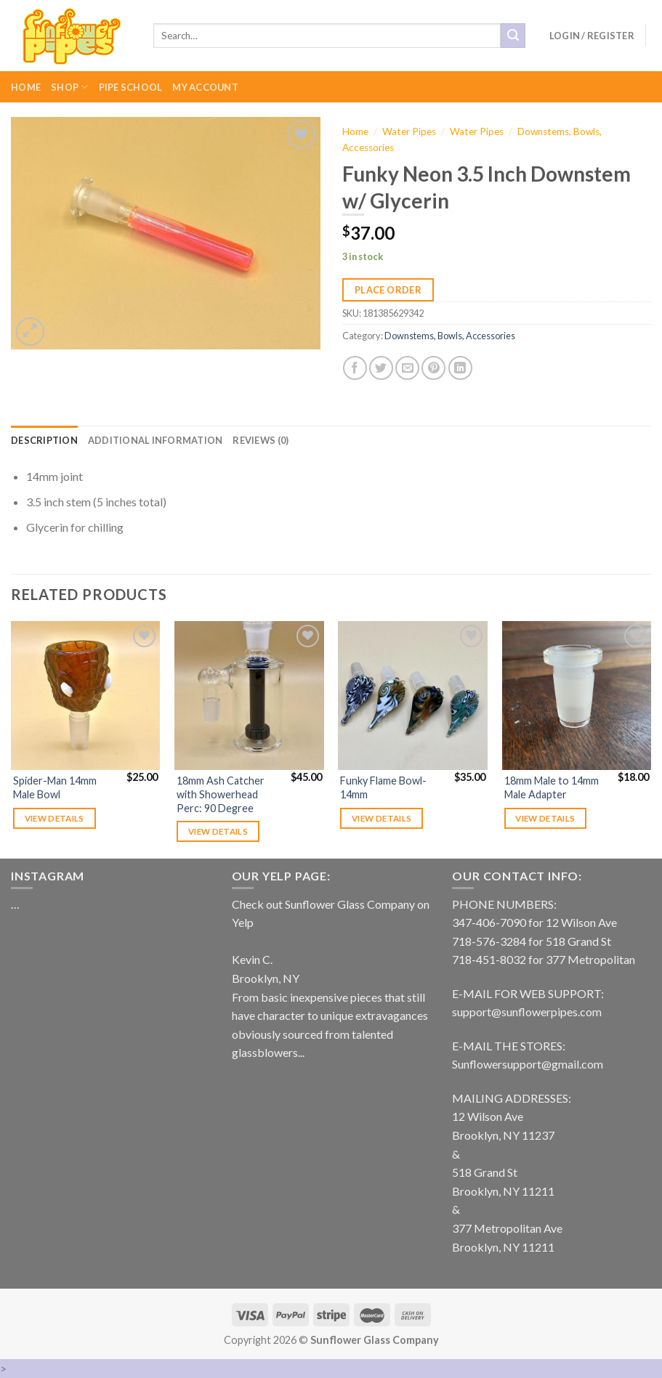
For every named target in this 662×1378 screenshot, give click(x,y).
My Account (205, 87)
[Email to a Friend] (407, 368)
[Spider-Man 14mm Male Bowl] (86, 696)
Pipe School (131, 87)
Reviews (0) (260, 440)
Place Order (388, 290)
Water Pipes (409, 131)
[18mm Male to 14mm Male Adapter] (577, 696)
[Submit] (513, 35)
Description (44, 440)
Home (26, 87)
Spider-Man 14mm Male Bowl (55, 787)
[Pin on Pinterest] (433, 368)
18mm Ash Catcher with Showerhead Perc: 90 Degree (221, 794)
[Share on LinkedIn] (460, 368)
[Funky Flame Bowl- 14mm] (413, 696)
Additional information (155, 440)
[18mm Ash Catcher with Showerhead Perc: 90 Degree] (249, 696)
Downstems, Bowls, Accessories (449, 335)
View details (54, 818)
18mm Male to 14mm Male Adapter (551, 787)
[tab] (44, 440)
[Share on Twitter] (381, 368)
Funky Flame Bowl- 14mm (383, 787)
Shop (69, 87)
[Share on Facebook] (355, 368)
